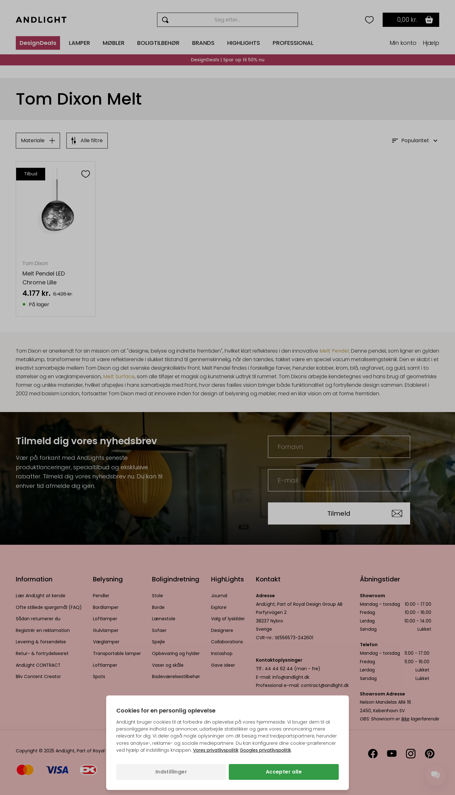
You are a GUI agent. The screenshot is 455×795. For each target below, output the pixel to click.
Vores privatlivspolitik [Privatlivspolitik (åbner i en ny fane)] (216, 750)
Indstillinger (171, 771)
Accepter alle (284, 771)
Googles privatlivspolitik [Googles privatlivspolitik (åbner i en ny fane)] (265, 750)
